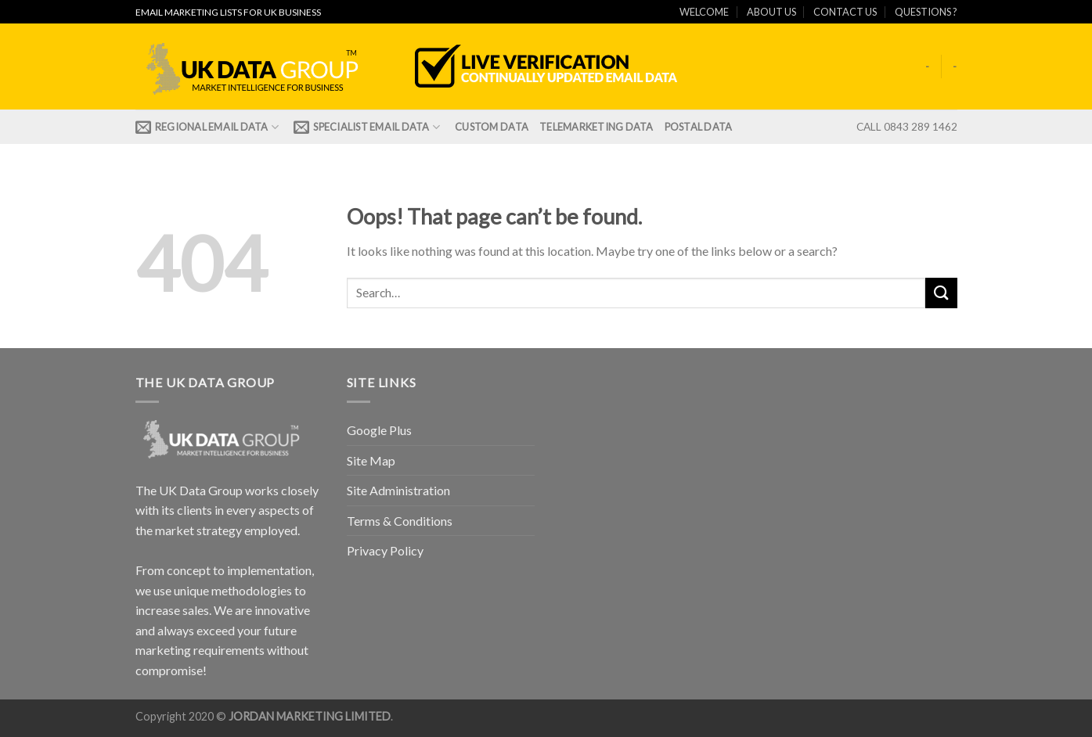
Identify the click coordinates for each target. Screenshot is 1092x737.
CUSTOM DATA (491, 126)
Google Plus (379, 429)
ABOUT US (771, 11)
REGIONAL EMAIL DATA (207, 126)
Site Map (371, 460)
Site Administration (398, 490)
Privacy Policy (385, 550)
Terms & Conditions (399, 520)
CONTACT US (845, 11)
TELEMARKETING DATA (596, 126)
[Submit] (941, 293)
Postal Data (699, 126)
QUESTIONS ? (926, 11)
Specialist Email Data (367, 126)
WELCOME (704, 11)
